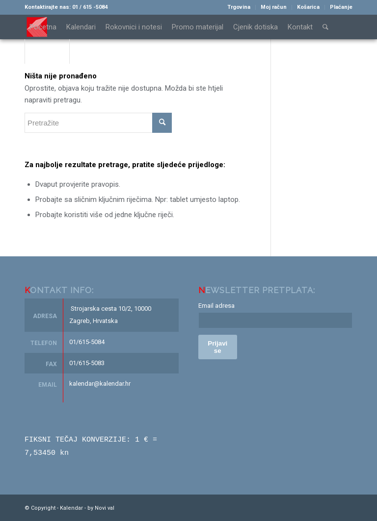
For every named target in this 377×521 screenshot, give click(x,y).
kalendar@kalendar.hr (100, 383)
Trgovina (238, 7)
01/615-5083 (87, 363)
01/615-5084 (87, 342)
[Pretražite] (325, 27)
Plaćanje (341, 7)
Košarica (308, 7)
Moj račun (274, 7)
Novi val (104, 507)
